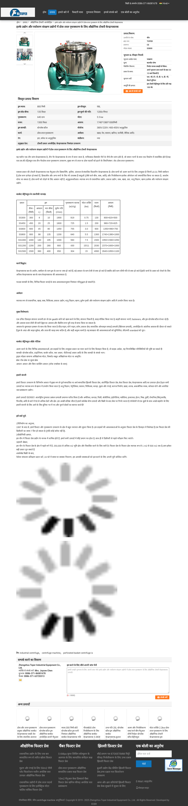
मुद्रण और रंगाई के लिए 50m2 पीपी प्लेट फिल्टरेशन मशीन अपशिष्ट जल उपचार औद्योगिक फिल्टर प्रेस (35, 772)
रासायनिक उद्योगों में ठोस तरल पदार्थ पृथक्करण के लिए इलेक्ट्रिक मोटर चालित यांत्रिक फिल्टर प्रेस (35, 786)
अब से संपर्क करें (135, 91)
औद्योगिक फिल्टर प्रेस (34, 746)
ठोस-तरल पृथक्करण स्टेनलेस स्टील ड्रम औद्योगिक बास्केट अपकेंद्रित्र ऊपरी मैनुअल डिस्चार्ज (48, 733)
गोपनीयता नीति (25, 800)
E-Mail (139, 781)
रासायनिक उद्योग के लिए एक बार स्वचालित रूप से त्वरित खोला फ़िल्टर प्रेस (35, 757)
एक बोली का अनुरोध (130, 12)
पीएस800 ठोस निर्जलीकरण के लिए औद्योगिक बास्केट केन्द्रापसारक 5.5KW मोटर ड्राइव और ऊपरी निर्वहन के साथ (92, 735)
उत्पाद (52, 12)
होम (44, 12)
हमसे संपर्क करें (111, 12)
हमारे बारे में (63, 12)
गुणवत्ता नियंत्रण (93, 12)
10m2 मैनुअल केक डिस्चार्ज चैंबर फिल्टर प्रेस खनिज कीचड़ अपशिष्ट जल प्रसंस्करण (75, 782)
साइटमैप (148, 781)
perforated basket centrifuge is (78, 653)
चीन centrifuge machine (44, 800)
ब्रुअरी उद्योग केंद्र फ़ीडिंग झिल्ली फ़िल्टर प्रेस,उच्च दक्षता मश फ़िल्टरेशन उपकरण (114, 772)
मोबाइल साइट (142, 788)
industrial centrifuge (29, 653)
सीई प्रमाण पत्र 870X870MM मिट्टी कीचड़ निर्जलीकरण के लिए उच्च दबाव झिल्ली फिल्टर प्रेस (114, 757)
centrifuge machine (51, 653)
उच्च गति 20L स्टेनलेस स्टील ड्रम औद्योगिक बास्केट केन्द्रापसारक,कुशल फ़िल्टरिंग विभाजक (114, 733)
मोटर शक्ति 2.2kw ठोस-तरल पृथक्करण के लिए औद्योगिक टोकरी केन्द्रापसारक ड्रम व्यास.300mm (159, 733)
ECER (94, 804)
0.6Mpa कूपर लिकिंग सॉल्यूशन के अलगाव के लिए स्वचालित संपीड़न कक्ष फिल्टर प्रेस (75, 757)
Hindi (166, 3)
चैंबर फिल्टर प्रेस (69, 746)
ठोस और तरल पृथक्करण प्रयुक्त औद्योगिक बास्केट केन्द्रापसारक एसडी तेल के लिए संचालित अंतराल (27, 732)
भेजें (144, 764)
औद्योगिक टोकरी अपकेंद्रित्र (41, 22)
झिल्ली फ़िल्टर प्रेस (110, 746)
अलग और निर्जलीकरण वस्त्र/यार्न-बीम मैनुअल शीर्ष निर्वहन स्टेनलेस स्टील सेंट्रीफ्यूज (137, 732)
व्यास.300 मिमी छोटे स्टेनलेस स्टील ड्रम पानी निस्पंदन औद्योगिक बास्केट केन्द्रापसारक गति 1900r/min (71, 733)
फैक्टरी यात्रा (77, 12)
